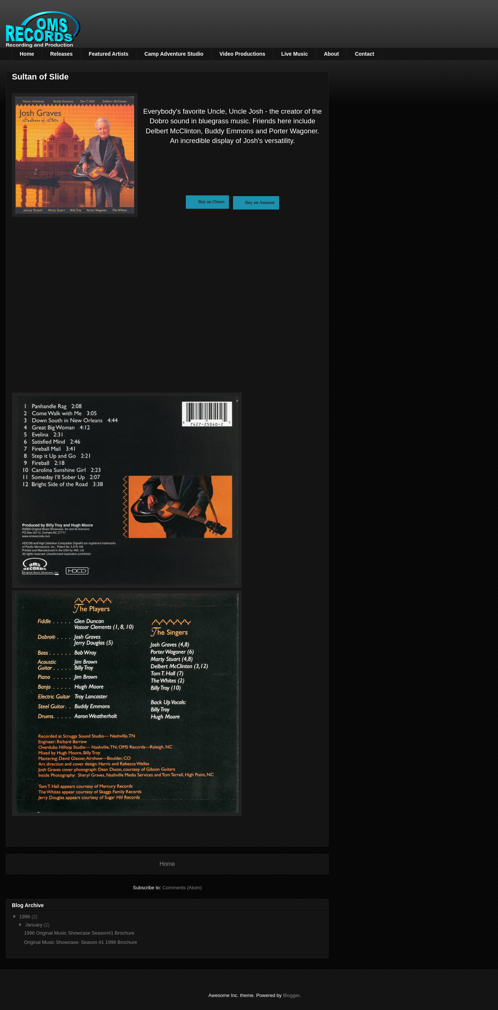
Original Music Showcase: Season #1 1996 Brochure (80, 942)
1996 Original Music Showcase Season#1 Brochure (79, 933)
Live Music (294, 54)
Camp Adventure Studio (173, 54)
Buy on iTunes (207, 202)
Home (27, 54)
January (34, 925)
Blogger (291, 995)
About (331, 54)
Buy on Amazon (256, 203)
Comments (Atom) (181, 887)
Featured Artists (109, 54)
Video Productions (242, 54)
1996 (25, 916)
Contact (364, 54)
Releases (61, 54)
